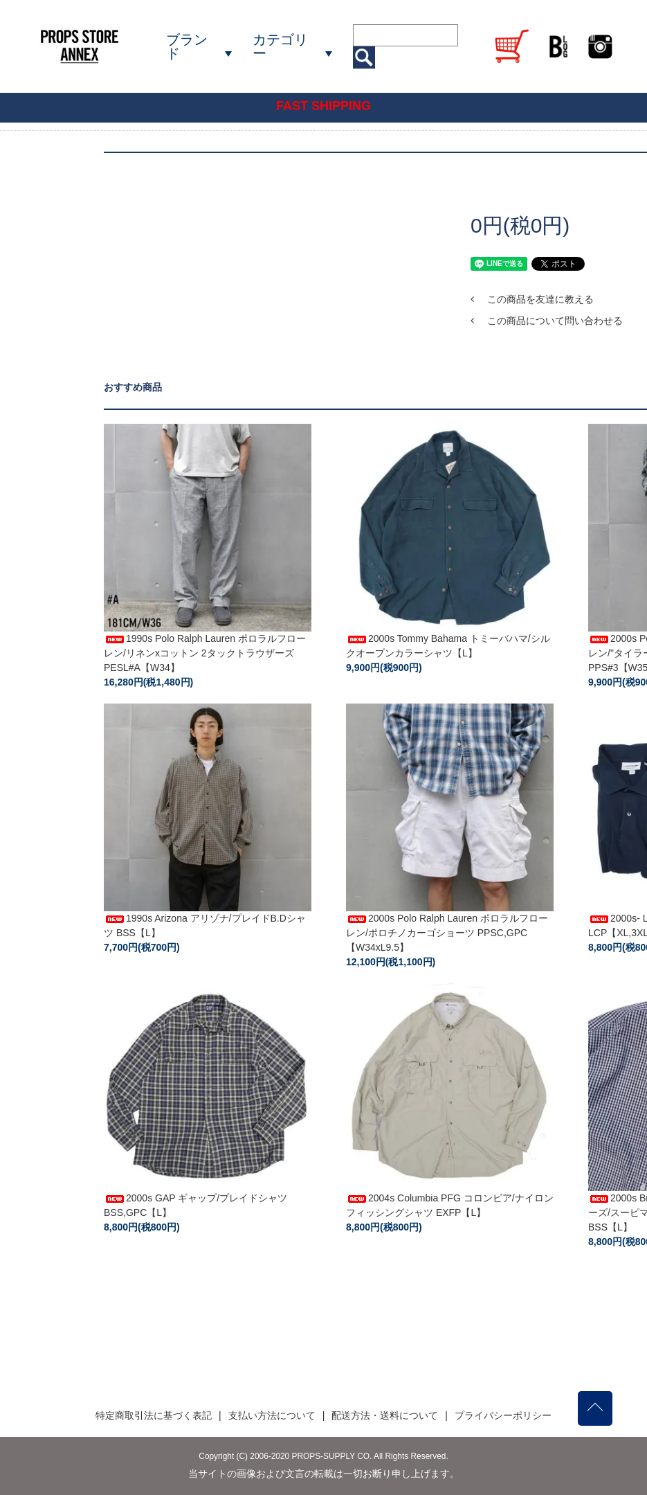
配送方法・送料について (384, 1415)
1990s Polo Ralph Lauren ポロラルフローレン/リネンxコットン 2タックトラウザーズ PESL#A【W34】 (205, 653)
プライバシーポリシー (503, 1415)
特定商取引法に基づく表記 (153, 1415)
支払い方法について (272, 1415)
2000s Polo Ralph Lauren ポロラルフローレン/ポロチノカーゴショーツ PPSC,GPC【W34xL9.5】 (447, 933)
